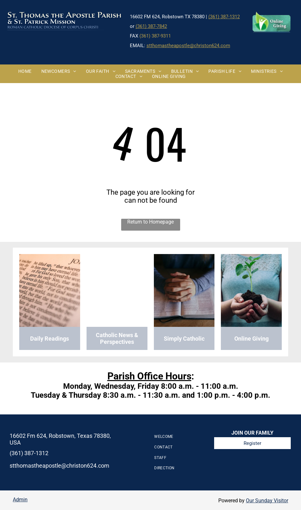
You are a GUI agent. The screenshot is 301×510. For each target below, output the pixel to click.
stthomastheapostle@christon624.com (188, 45)
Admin (20, 500)
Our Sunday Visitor (267, 500)
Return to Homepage (150, 222)
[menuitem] (25, 71)
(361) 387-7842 (151, 26)
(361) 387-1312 (224, 17)
